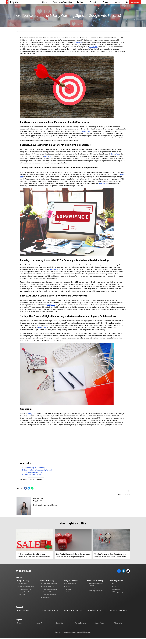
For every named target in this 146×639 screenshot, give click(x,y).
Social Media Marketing (50, 584)
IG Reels (68, 592)
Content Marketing (48, 587)
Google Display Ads (25, 590)
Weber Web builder (23, 611)
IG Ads (68, 587)
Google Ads (78, 43)
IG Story (68, 590)
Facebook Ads (47, 592)
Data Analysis (47, 598)
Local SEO (115, 587)
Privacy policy (118, 623)
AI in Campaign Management (34, 473)
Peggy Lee (37, 501)
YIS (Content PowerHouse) (118, 611)
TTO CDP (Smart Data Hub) (49, 611)
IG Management (71, 584)
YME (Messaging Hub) (94, 611)
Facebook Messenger (49, 595)
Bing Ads (22, 595)
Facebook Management (50, 590)
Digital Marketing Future (32, 475)
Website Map (23, 571)
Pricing (19, 623)
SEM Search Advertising (27, 587)
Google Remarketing (26, 592)
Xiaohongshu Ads (94, 588)
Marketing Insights (36, 480)
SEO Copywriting (117, 592)
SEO (113, 584)
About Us (39, 623)
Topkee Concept (100, 623)
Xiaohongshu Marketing (96, 591)
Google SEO (116, 590)
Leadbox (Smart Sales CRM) (73, 611)
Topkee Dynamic (80, 623)
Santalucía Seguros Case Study (34, 468)
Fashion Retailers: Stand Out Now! (32, 554)
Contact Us (59, 623)
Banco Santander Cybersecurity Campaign (38, 470)
